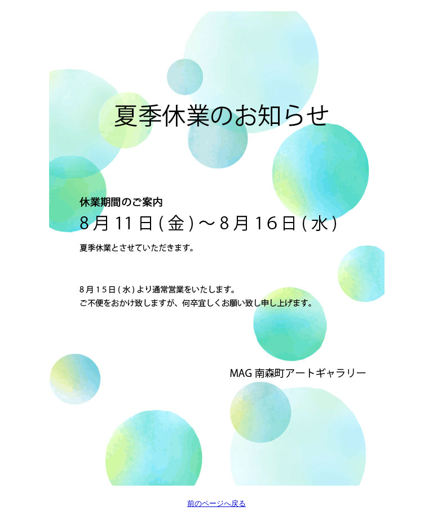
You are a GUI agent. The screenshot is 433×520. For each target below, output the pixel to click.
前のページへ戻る (216, 503)
